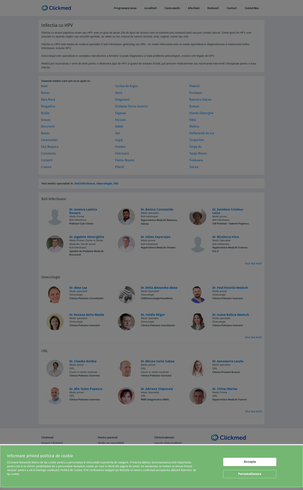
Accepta (250, 461)
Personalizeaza (249, 474)
